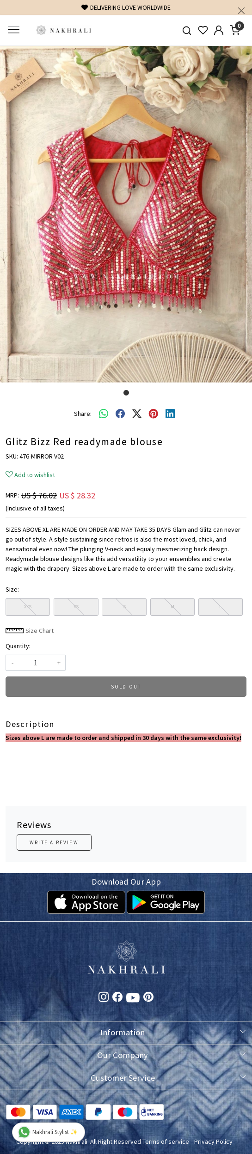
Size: (12, 589)
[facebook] (120, 413)
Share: (83, 413)
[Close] (241, 10)
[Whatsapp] (103, 413)
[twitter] (137, 413)
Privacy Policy (213, 1141)
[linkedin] (170, 413)
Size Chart (30, 630)
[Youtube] (132, 999)
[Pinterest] (148, 998)
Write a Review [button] (54, 842)
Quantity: (18, 646)
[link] (186, 30)
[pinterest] (153, 413)
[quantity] (36, 663)
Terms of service (165, 1141)
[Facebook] (117, 998)
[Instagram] (104, 998)
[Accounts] (219, 30)
